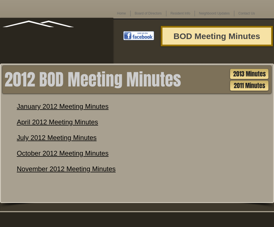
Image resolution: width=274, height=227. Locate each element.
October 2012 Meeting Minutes (62, 153)
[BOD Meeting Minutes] (217, 36)
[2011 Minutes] (249, 86)
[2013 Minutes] (249, 74)
